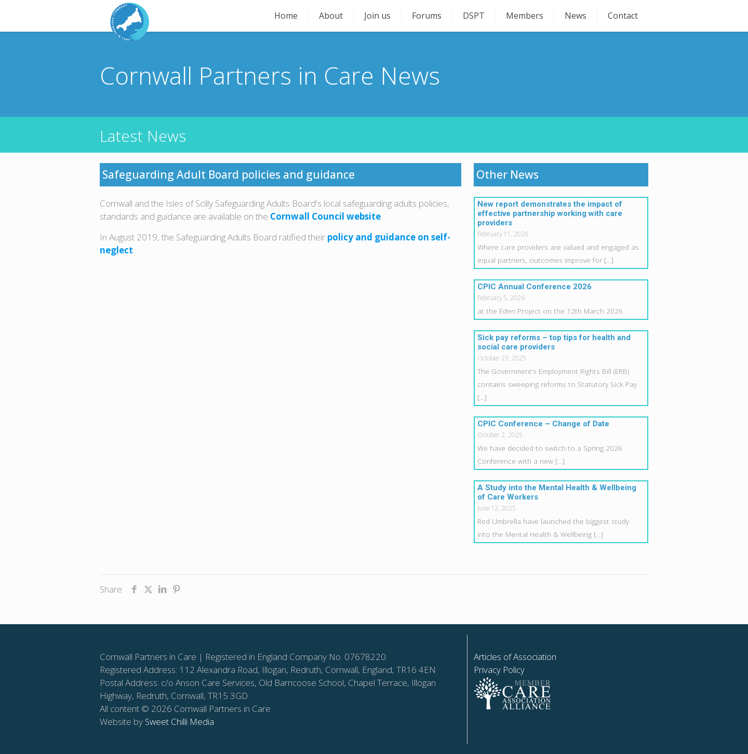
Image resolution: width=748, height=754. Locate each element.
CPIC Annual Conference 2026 (534, 286)
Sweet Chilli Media (179, 722)
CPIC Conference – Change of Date (543, 423)
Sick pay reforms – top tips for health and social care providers (554, 342)
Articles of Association (515, 657)
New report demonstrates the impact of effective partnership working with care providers (549, 213)
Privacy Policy (499, 670)
